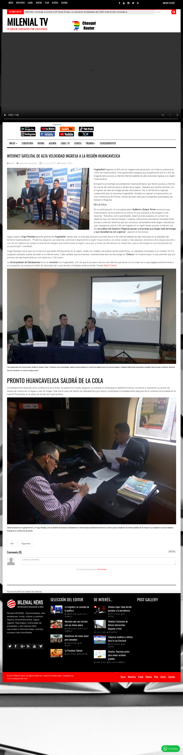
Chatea (77, 143)
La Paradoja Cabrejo (73, 651)
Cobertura (27, 143)
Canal (30, 3)
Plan (47, 3)
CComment (102, 569)
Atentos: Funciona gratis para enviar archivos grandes (118, 655)
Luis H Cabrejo (118, 662)
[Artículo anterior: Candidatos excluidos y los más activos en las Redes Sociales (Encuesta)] (12, 543)
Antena (39, 3)
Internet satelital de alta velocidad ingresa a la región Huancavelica (63, 156)
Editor (67, 645)
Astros (55, 3)
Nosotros (20, 3)
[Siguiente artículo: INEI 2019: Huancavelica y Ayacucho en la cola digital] (26, 543)
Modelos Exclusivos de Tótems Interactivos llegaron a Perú (118, 625)
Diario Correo (110, 265)
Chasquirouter (108, 143)
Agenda (64, 3)
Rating (41, 143)
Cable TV (65, 143)
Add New (172, 551)
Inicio (11, 3)
